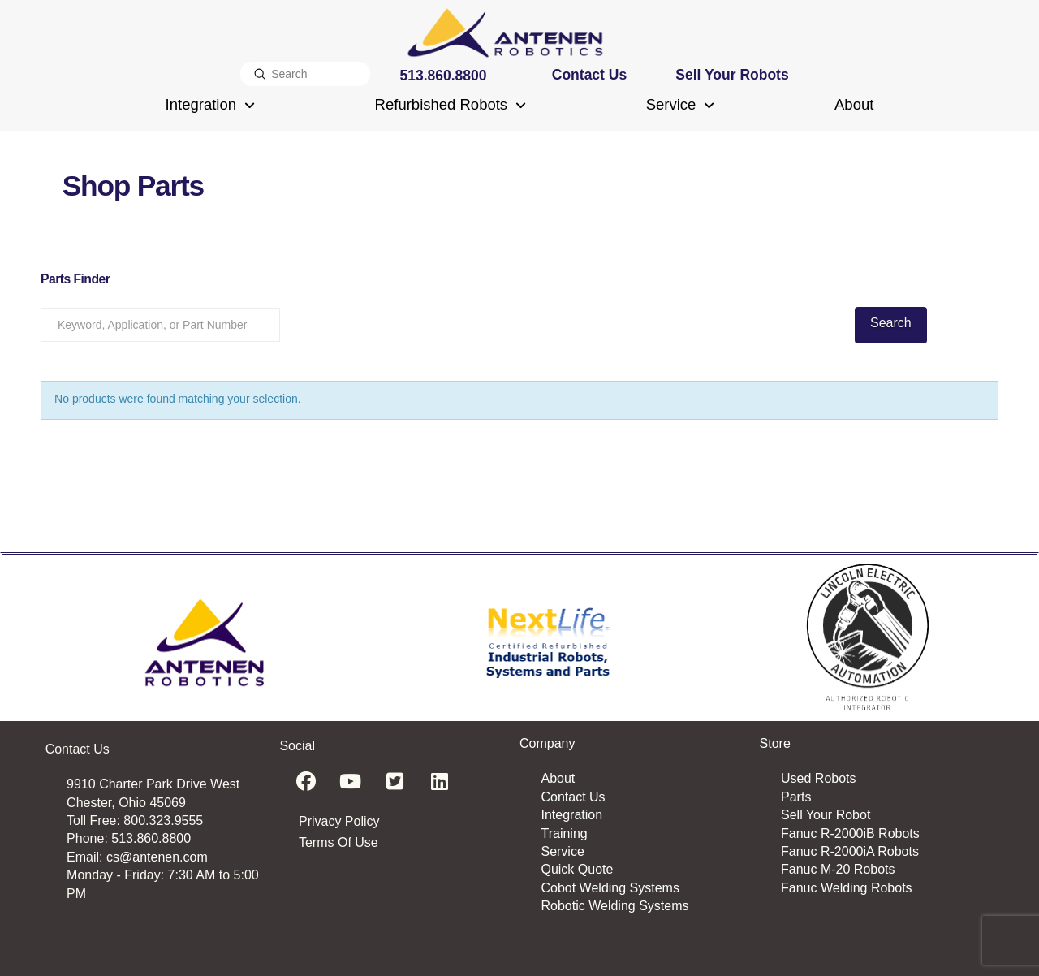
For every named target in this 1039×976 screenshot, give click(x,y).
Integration (571, 815)
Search (891, 323)
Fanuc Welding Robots (846, 888)
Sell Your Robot (825, 815)
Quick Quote (577, 869)
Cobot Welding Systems (610, 888)
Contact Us (573, 797)
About (558, 778)
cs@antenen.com (157, 857)
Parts (796, 797)
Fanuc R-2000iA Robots (850, 851)
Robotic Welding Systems (614, 906)
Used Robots (818, 778)
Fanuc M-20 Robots (838, 869)
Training (564, 833)
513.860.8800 (151, 838)
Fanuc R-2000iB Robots (850, 833)
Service (562, 851)
